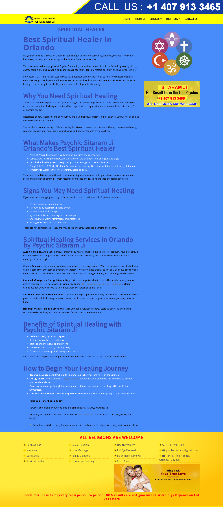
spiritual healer (85, 414)
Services (155, 18)
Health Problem (127, 445)
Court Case (124, 461)
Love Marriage (81, 450)
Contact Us (191, 18)
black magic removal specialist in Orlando (101, 283)
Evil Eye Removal (128, 450)
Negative (32, 450)
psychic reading (71, 378)
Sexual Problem (82, 445)
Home (127, 18)
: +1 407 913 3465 (175, 445)
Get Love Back (35, 445)
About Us (140, 18)
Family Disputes (82, 456)
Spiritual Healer (36, 461)
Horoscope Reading (85, 461)
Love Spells (33, 456)
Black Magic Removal (131, 456)
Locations (172, 18)
